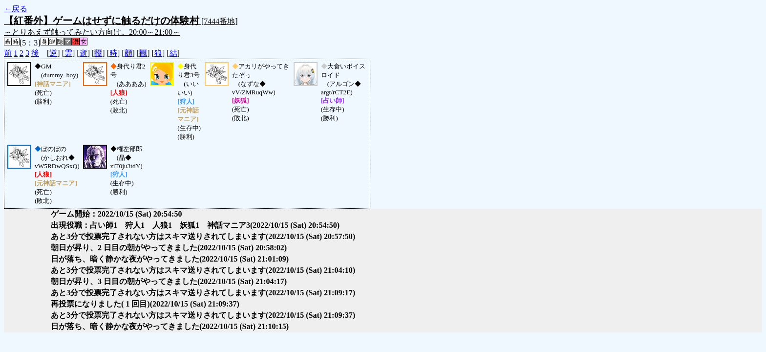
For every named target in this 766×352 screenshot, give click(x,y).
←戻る (15, 8)
